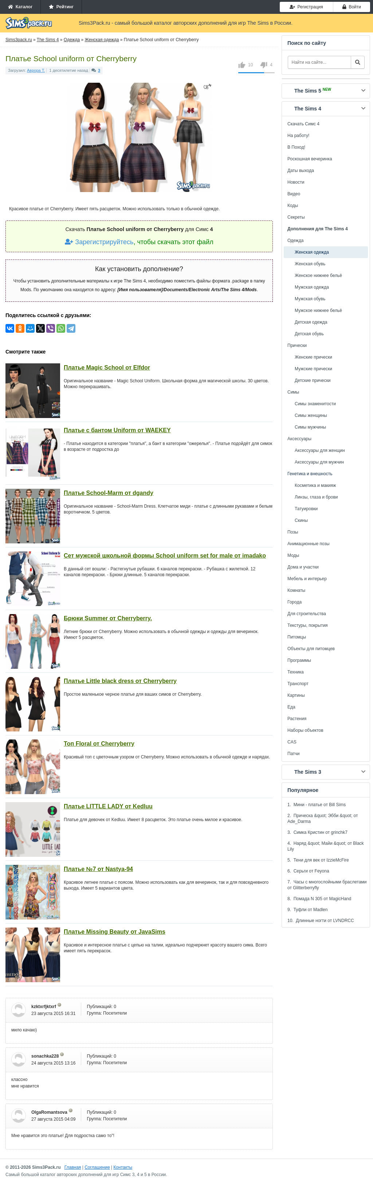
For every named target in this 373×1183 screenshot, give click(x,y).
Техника (295, 672)
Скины (301, 520)
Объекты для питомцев (311, 648)
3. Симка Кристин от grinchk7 (317, 832)
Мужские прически (313, 368)
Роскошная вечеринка (309, 158)
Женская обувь (310, 263)
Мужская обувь (310, 298)
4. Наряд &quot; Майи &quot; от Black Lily (325, 846)
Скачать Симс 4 (303, 123)
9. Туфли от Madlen (307, 909)
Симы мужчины (310, 427)
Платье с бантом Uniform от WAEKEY (117, 430)
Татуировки (306, 508)
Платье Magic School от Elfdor (107, 367)
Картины (296, 695)
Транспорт (298, 683)
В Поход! (296, 147)
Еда (291, 707)
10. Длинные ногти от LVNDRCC (320, 920)
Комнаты (296, 590)
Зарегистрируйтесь (99, 242)
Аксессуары (299, 438)
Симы (293, 392)
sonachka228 (45, 1056)
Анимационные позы (308, 543)
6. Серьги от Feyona (308, 871)
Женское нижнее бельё (318, 275)
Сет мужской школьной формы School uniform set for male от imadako (165, 556)
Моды (293, 555)
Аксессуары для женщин (320, 450)
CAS (292, 742)
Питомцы (296, 637)
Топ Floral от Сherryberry (99, 744)
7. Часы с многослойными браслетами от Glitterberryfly (327, 884)
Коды (292, 205)
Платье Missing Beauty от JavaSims (114, 932)
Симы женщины (311, 415)
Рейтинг (61, 6)
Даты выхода (300, 170)
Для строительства (306, 613)
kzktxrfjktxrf (43, 1006)
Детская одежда (311, 322)
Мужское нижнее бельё (318, 310)
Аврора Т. (36, 70)
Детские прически (312, 380)
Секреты (296, 217)
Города (294, 602)
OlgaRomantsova (49, 1112)
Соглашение (97, 1167)
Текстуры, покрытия (307, 625)
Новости (295, 182)
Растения (296, 718)
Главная (72, 1167)
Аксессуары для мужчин (319, 462)
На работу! (298, 135)
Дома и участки (303, 567)
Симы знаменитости (315, 403)
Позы (292, 532)
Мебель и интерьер (307, 578)
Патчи (293, 753)
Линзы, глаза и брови (316, 497)
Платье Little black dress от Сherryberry (120, 681)
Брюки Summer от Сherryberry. (108, 618)
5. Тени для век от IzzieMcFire (318, 860)
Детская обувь (309, 333)
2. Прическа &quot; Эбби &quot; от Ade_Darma (322, 818)
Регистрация (306, 6)
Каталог (20, 6)
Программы (299, 660)
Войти (351, 6)
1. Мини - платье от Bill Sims (316, 804)
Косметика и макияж (315, 485)
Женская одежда (312, 252)
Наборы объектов (305, 730)
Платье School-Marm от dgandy (108, 493)
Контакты (122, 1167)
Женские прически (313, 357)
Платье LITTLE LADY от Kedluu (108, 806)
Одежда (295, 240)
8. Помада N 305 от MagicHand (319, 898)
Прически (297, 345)
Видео (293, 193)
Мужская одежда (312, 287)
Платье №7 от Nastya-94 (98, 869)
